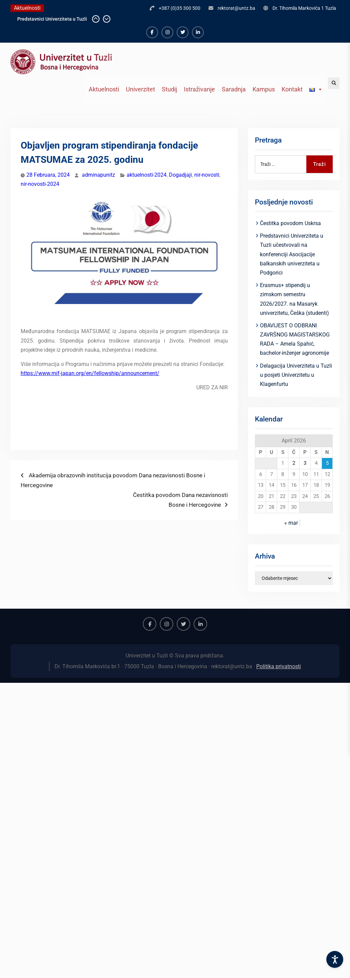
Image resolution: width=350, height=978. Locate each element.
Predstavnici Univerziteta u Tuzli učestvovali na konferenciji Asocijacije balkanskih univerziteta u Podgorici (291, 254)
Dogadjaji (180, 175)
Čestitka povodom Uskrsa (290, 223)
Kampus (264, 89)
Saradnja (234, 89)
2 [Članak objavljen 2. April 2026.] (293, 463)
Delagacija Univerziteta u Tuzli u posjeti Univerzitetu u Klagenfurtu (296, 375)
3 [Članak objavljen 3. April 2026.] (305, 463)
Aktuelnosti (104, 89)
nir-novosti (206, 175)
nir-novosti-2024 (40, 184)
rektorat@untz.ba (236, 8)
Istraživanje (199, 89)
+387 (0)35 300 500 (179, 8)
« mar (291, 523)
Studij (169, 89)
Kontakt (292, 89)
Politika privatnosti (278, 666)
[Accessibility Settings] (334, 959)
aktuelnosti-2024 (147, 175)
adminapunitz (98, 175)
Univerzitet (140, 89)
